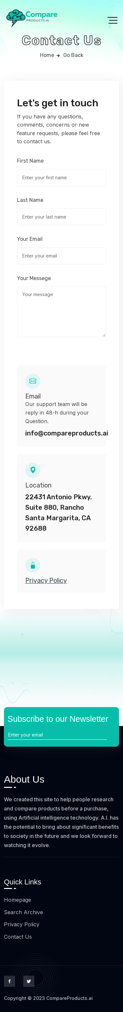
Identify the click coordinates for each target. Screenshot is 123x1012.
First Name (30, 161)
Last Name (30, 200)
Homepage (17, 900)
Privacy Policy (21, 924)
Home (47, 55)
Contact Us (18, 936)
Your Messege (34, 278)
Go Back (73, 55)
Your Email (30, 239)
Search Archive (23, 912)
